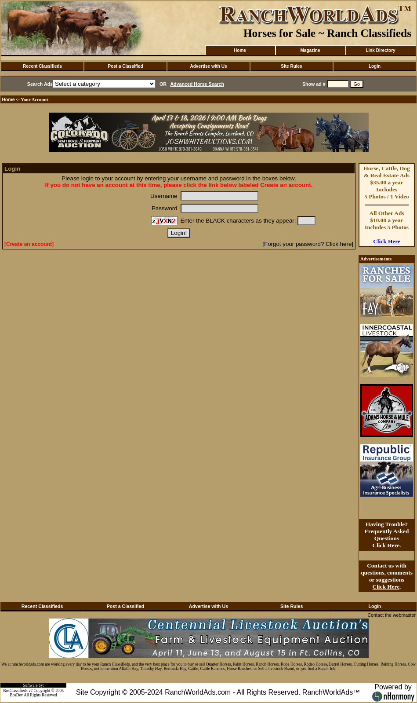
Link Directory (380, 50)
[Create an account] (29, 244)
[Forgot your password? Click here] (307, 244)
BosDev (16, 695)
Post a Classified (125, 66)
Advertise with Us (208, 66)
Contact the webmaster (391, 615)
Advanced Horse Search (197, 84)
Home (240, 50)
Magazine (310, 50)
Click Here (386, 241)
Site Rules (291, 66)
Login (375, 66)
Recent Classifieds (42, 66)
